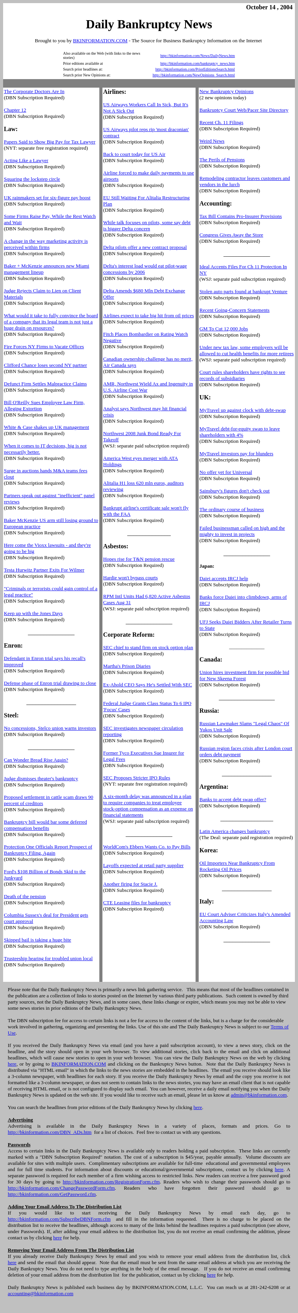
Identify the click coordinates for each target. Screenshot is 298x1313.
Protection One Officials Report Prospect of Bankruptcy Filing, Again (48, 850)
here (12, 1064)
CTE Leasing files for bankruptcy (137, 902)
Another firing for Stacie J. (130, 884)
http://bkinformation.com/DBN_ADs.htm (50, 1132)
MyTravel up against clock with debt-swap (242, 410)
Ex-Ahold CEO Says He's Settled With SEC (147, 685)
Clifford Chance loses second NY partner (45, 365)
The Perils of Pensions (222, 159)
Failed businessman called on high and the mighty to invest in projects (242, 531)
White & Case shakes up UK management (46, 427)
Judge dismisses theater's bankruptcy (41, 778)
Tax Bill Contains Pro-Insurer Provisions (240, 216)
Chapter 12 (15, 110)
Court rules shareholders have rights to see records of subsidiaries (242, 375)
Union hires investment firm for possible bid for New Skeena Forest (244, 675)
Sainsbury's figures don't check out (234, 491)
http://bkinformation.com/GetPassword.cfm (52, 1194)
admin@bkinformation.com (259, 1095)
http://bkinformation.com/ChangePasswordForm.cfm (61, 1188)
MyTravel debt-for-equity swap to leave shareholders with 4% (239, 432)
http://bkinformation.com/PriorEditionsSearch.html (195, 69)
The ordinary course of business (231, 509)
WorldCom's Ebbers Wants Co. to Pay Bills (147, 847)
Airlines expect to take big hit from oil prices (148, 315)
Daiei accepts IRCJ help (223, 578)
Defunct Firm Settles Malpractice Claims (45, 384)
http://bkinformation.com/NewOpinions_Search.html (193, 75)
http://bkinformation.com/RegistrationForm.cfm (111, 1182)
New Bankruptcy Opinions (226, 91)
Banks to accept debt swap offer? (232, 799)
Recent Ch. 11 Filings (221, 122)
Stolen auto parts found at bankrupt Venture (243, 291)
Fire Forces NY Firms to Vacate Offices (44, 346)
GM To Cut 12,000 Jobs (223, 329)
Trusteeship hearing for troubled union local (48, 958)
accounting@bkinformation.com (40, 1293)
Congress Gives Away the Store (231, 235)
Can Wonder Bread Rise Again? (36, 760)
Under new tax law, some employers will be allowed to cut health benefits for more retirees (246, 350)
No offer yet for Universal (225, 472)
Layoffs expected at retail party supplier (143, 865)
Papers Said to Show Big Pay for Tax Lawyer (49, 142)
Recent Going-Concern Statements (234, 310)
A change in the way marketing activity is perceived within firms (46, 244)
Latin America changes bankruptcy (234, 831)
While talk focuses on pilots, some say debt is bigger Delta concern (147, 225)
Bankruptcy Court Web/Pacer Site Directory (243, 110)
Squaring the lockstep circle (32, 179)
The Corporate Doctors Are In (34, 91)
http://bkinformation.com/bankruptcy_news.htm (197, 63)
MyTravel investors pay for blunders (236, 453)
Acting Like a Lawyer (26, 160)
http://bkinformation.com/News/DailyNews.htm (197, 56)
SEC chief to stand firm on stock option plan (148, 647)
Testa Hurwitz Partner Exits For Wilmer (44, 570)
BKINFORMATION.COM (100, 40)
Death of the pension (25, 896)
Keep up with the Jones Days (33, 613)
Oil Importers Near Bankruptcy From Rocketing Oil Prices (237, 866)
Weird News (211, 141)
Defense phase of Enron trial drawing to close (50, 683)
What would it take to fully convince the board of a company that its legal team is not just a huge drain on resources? (51, 322)
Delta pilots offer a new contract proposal (145, 247)
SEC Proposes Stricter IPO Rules (136, 778)
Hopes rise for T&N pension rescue (139, 559)
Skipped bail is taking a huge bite (37, 940)
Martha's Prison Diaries (127, 666)
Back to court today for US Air (134, 154)
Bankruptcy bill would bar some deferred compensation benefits (45, 825)
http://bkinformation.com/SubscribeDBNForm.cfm (59, 1219)
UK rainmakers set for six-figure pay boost (47, 197)
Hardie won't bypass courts (130, 577)
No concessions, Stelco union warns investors (50, 728)
